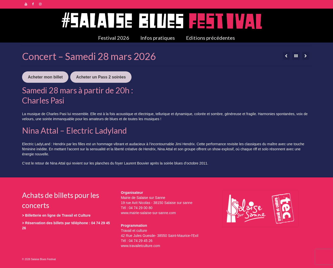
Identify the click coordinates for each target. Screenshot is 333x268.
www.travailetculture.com (140, 246)
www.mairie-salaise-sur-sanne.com (148, 213)
